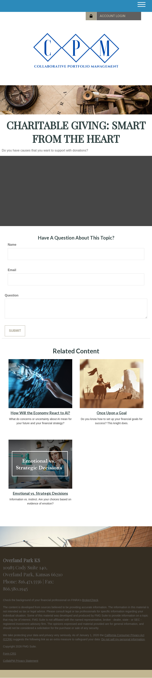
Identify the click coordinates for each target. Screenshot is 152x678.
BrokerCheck (90, 600)
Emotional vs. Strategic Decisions (40, 493)
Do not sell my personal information (123, 639)
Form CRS (9, 653)
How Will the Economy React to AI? (40, 413)
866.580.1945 (15, 588)
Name (12, 244)
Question (11, 295)
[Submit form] (15, 330)
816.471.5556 (30, 581)
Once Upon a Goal (112, 413)
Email (12, 270)
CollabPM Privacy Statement (20, 660)
